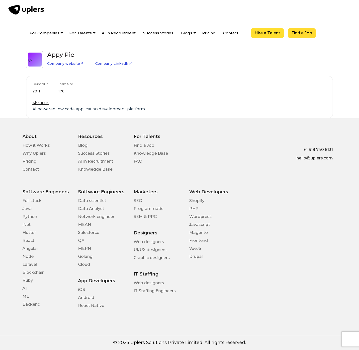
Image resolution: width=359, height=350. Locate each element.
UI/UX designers (150, 249)
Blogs (186, 33)
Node (28, 256)
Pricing (209, 33)
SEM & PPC (145, 216)
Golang (85, 256)
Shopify (196, 200)
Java (27, 208)
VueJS (195, 248)
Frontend (198, 240)
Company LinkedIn (114, 63)
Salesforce (88, 232)
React (28, 240)
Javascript (199, 224)
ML (25, 296)
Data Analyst (91, 208)
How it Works (36, 145)
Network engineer (96, 216)
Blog (83, 145)
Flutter (29, 232)
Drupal (196, 256)
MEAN (84, 224)
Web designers (149, 241)
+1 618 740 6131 (318, 149)
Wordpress (200, 216)
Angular (30, 248)
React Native (91, 305)
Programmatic (148, 208)
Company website (65, 63)
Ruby (27, 280)
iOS (81, 289)
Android (86, 297)
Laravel (29, 264)
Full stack (32, 200)
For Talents (80, 33)
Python (29, 216)
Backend (31, 304)
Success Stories (158, 33)
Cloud (84, 264)
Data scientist (92, 200)
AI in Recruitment (119, 33)
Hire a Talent (267, 33)
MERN (84, 248)
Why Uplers (34, 153)
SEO (138, 200)
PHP (193, 208)
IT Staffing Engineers (155, 290)
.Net (26, 224)
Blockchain (33, 272)
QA (81, 240)
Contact (230, 33)
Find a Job (301, 33)
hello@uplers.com (314, 158)
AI (24, 288)
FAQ (138, 161)
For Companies (44, 33)
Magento (198, 232)
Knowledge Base (95, 169)
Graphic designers (152, 257)
